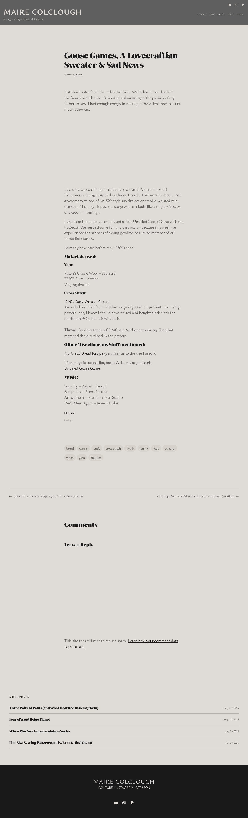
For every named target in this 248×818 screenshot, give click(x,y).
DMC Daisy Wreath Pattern (87, 301)
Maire (79, 74)
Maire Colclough (43, 11)
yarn (82, 457)
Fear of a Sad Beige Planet (29, 719)
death (130, 448)
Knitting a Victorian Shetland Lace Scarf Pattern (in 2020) (195, 496)
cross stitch (113, 448)
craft (97, 448)
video (70, 457)
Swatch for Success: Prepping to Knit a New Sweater (49, 496)
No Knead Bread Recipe (83, 353)
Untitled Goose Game (82, 368)
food (156, 448)
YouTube (95, 457)
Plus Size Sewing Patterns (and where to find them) (50, 743)
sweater (170, 448)
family (144, 448)
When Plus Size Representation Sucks (39, 731)
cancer (83, 448)
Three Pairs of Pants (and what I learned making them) (53, 708)
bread (70, 448)
